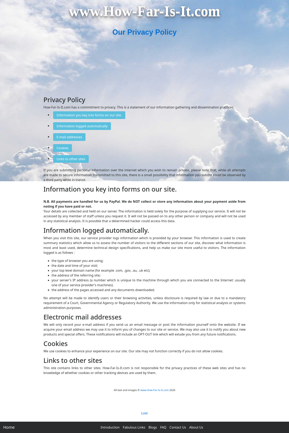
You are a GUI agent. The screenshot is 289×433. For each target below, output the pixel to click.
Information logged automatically (82, 126)
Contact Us (178, 427)
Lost (144, 413)
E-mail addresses (69, 137)
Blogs (153, 427)
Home (9, 427)
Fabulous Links (134, 427)
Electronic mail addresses (82, 317)
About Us (196, 427)
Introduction (110, 427)
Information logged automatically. (96, 230)
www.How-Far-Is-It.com (154, 390)
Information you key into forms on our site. (89, 115)
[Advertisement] (144, 67)
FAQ (163, 427)
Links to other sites (71, 159)
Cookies (63, 148)
